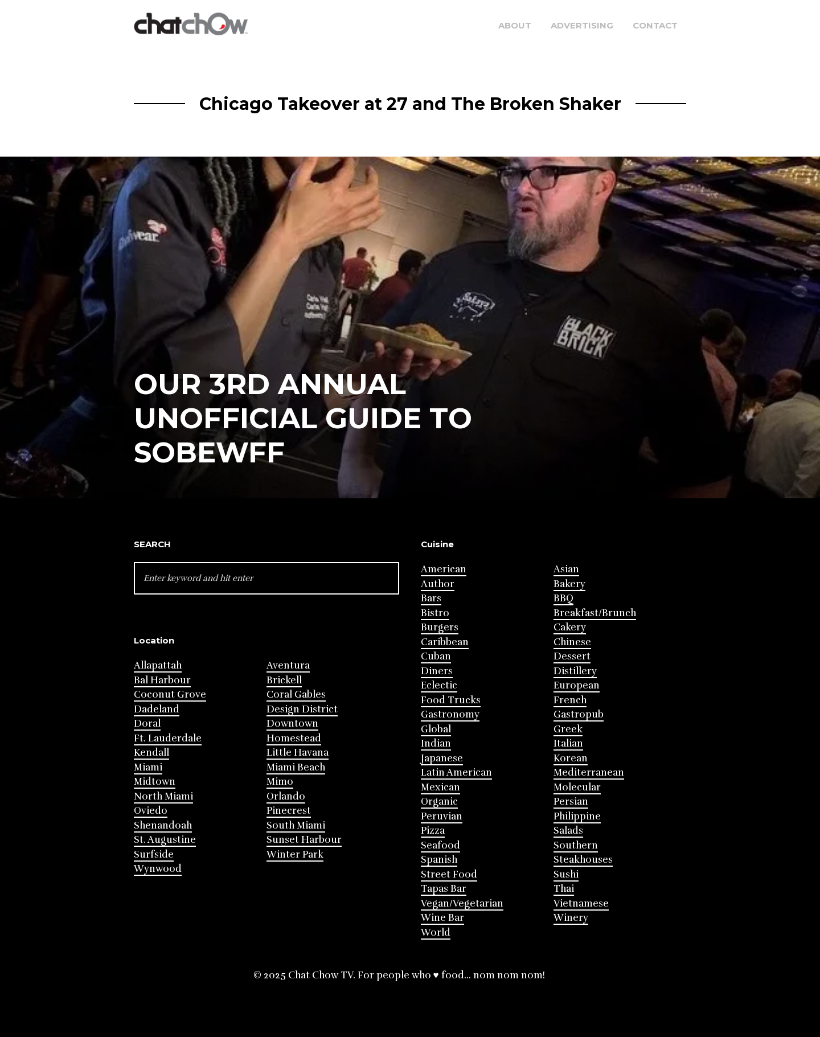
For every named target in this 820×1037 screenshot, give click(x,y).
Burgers (439, 627)
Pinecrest (288, 811)
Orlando (285, 796)
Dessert (572, 656)
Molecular (577, 787)
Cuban (436, 656)
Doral (147, 723)
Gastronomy (450, 714)
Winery (571, 918)
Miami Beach (295, 767)
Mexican (440, 787)
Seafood (440, 845)
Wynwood (158, 869)
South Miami (295, 825)
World (435, 932)
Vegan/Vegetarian (462, 903)
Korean (571, 758)
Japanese (442, 758)
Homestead (293, 738)
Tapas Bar (443, 889)
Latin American (456, 772)
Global (436, 729)
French (570, 700)
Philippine (577, 816)
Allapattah (158, 665)
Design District (302, 709)
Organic (439, 802)
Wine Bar (442, 918)
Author (437, 584)
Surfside (154, 854)
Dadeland (156, 709)
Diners (437, 671)
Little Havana (297, 753)
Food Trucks (451, 700)
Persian (571, 802)
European (577, 685)
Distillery (575, 671)
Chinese (572, 642)
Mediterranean (589, 772)
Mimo (279, 782)
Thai (564, 889)
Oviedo (150, 811)
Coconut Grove (170, 694)
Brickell (284, 680)
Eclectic (439, 685)
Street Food (449, 874)
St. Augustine (165, 840)
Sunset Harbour (304, 840)
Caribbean (445, 642)
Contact (655, 25)
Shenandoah (163, 825)
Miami (148, 767)
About (514, 25)
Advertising (582, 25)
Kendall (151, 753)
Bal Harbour (162, 680)
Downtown (292, 723)
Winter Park (294, 854)
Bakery (569, 584)
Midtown (154, 782)
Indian (436, 743)
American (443, 569)
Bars (431, 598)
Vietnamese (581, 903)
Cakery (570, 627)
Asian (566, 569)
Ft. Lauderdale (168, 738)
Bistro (435, 613)
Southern (576, 845)
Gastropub (579, 714)
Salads (568, 831)
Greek (568, 729)
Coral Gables (296, 694)
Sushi (566, 874)
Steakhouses (583, 860)
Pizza (433, 831)
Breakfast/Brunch (595, 613)
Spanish (439, 860)
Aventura (288, 665)
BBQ (563, 598)
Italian (568, 743)
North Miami (163, 796)
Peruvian (441, 816)
